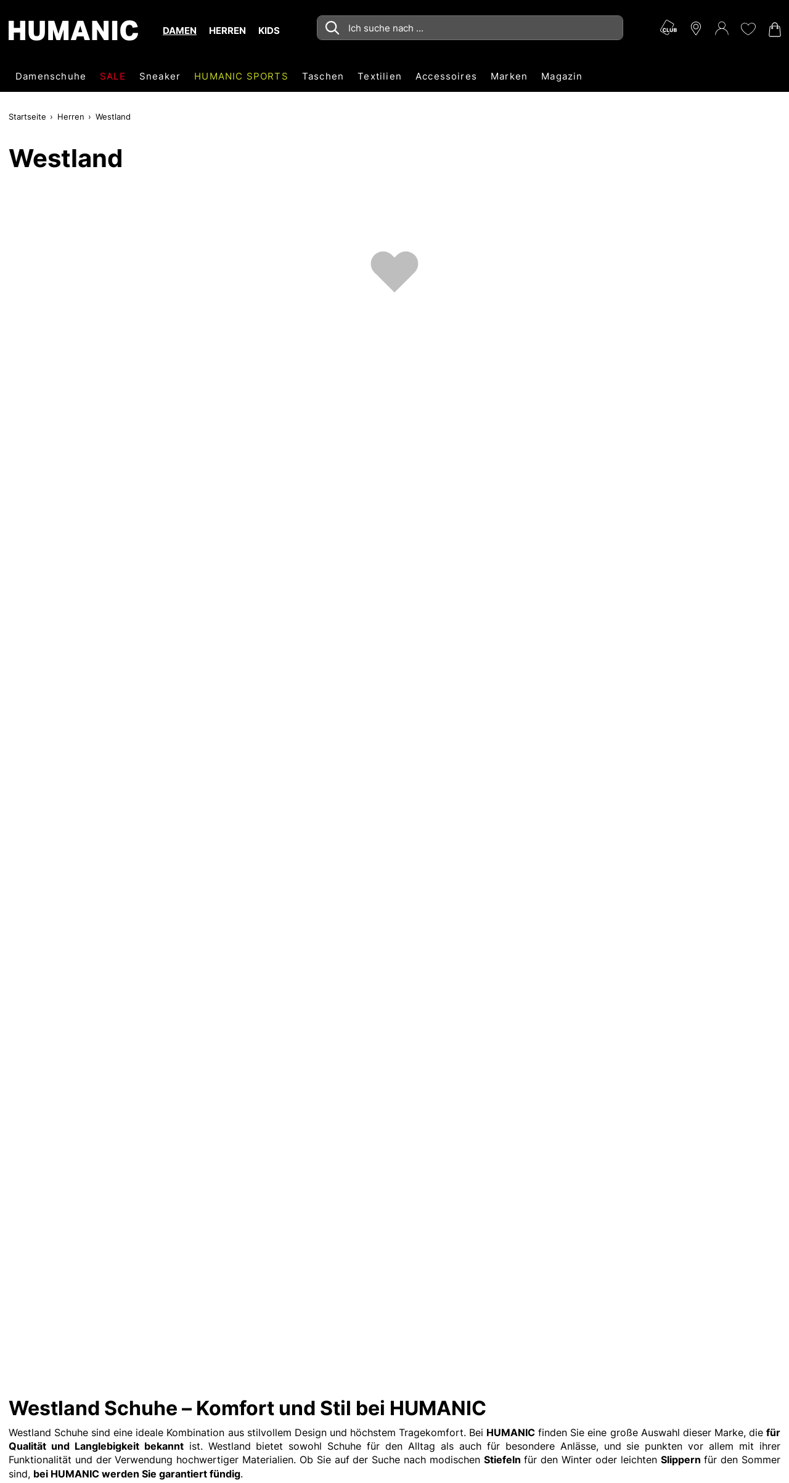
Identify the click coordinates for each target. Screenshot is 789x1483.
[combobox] (470, 27)
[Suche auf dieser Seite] (470, 27)
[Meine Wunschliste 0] (748, 29)
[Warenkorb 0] (774, 30)
